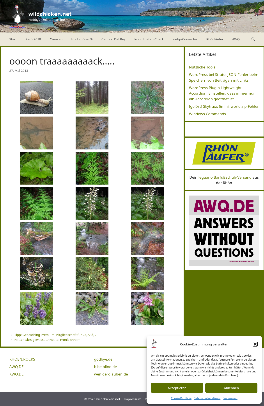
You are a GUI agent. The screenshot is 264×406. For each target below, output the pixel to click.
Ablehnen (231, 388)
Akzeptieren (177, 388)
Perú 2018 (33, 39)
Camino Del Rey (113, 39)
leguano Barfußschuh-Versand (225, 177)
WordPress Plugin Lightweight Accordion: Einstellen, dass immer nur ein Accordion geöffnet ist (222, 93)
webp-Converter (185, 39)
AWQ (236, 39)
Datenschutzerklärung (207, 398)
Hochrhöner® (82, 39)
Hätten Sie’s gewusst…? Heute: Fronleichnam (47, 340)
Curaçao (56, 39)
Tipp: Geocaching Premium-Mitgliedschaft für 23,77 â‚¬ (55, 335)
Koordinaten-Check (149, 39)
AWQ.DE (16, 366)
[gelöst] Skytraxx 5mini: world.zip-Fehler (224, 106)
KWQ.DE (16, 374)
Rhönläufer (214, 39)
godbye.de (103, 359)
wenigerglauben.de (111, 374)
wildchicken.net (50, 14)
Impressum (230, 398)
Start (13, 39)
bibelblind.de (105, 366)
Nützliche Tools (202, 67)
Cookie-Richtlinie (181, 398)
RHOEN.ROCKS (22, 359)
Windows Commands (207, 113)
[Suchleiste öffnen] (253, 39)
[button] (255, 344)
